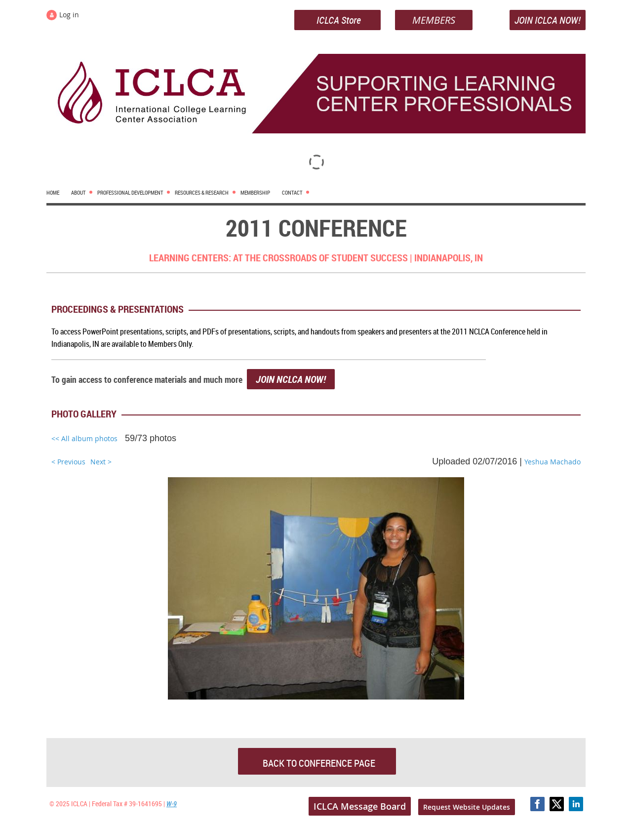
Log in (69, 14)
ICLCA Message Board (360, 806)
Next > (101, 461)
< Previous (68, 461)
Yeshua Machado (552, 461)
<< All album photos (84, 438)
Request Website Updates (466, 807)
